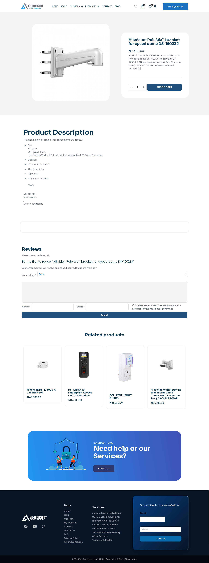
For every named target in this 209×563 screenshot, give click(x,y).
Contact (68, 518)
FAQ (66, 534)
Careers (68, 526)
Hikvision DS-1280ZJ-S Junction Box (41, 391)
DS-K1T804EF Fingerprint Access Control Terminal (80, 392)
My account (70, 522)
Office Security (100, 536)
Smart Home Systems (104, 528)
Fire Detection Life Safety (105, 520)
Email (81, 306)
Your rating (29, 275)
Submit (160, 538)
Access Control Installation (107, 513)
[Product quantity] (138, 87)
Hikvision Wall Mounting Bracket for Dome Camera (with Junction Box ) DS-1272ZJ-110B (166, 394)
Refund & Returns (73, 542)
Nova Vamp (131, 559)
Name (26, 306)
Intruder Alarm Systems (105, 524)
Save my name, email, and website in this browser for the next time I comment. (156, 307)
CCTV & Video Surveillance (106, 516)
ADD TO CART (164, 87)
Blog (66, 515)
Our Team (69, 530)
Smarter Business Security (106, 532)
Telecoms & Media (102, 540)
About (67, 511)
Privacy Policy (71, 538)
